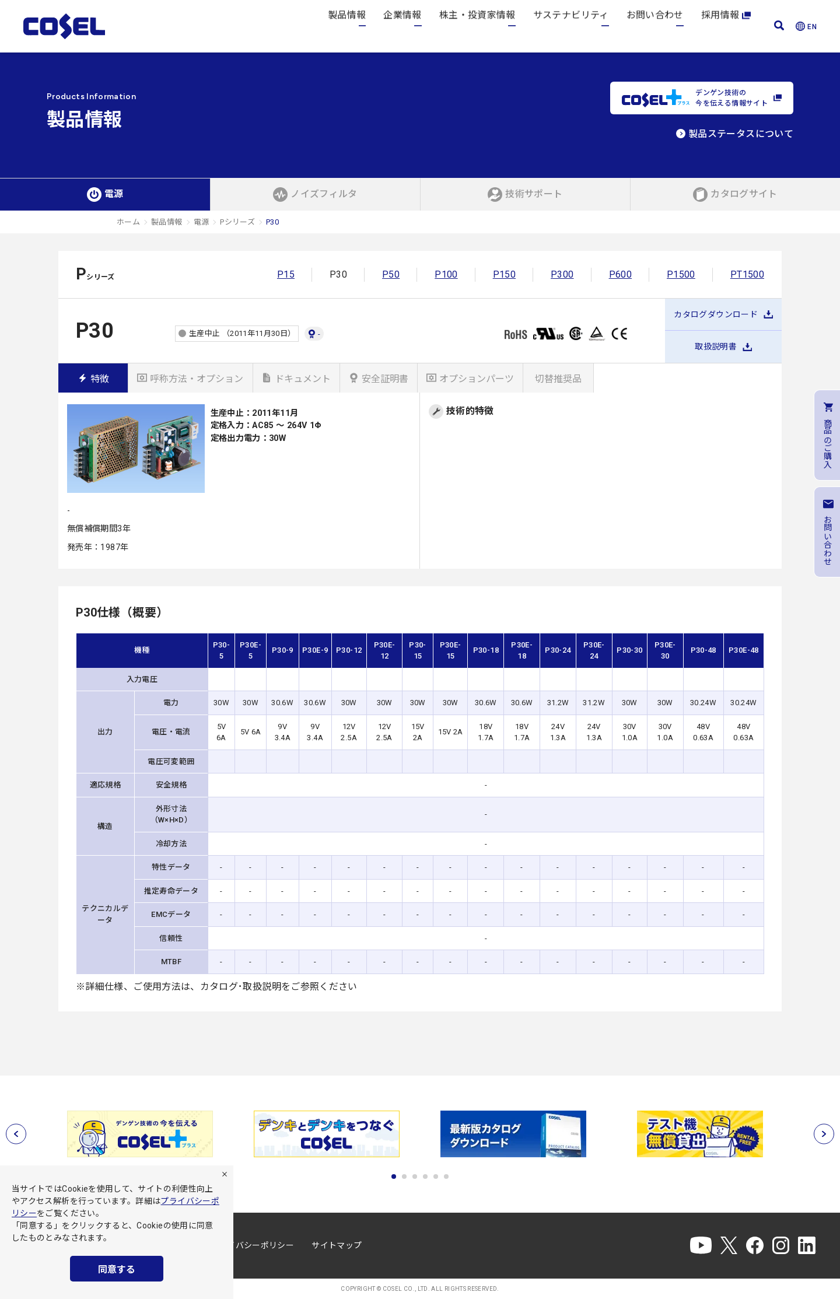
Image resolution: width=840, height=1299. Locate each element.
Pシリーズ (237, 222)
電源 (201, 222)
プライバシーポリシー (253, 1245)
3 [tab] (414, 1176)
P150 (504, 274)
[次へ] (824, 1133)
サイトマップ (337, 1245)
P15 (286, 274)
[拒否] (225, 1174)
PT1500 (747, 274)
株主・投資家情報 (477, 25)
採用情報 (726, 25)
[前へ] (16, 1133)
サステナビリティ (571, 25)
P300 (562, 274)
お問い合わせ (655, 25)
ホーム (128, 222)
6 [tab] (446, 1176)
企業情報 (402, 25)
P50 (391, 274)
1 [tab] (393, 1176)
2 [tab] (404, 1176)
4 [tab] (425, 1176)
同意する (116, 1269)
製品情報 (347, 25)
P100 (446, 274)
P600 (620, 274)
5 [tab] (435, 1176)
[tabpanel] (140, 1134)
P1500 (681, 274)
